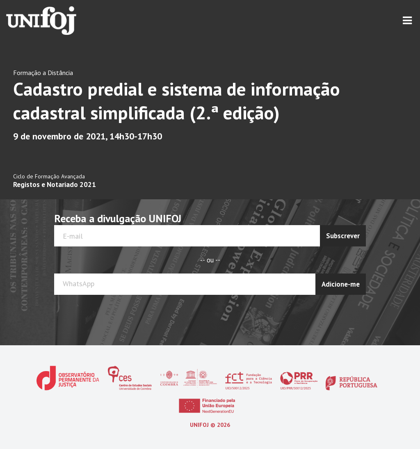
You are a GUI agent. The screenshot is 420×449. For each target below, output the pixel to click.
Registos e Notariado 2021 (54, 184)
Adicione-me (341, 284)
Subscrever (343, 235)
